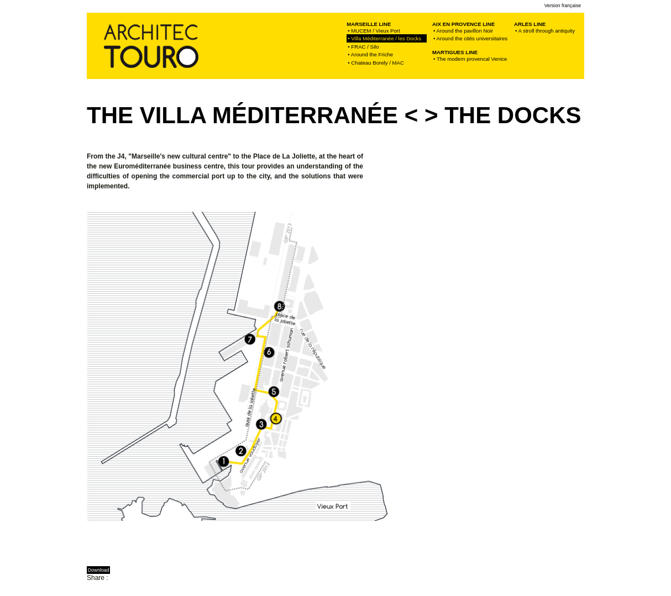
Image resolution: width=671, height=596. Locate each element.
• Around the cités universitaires (470, 38)
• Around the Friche (370, 54)
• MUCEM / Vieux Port (374, 31)
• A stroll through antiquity (545, 31)
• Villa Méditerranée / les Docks (387, 38)
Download (98, 570)
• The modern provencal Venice (470, 59)
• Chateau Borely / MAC (375, 63)
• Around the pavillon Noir (463, 31)
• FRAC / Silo (363, 47)
